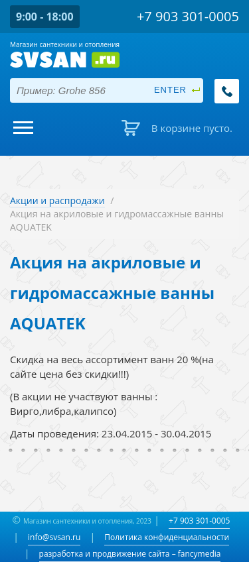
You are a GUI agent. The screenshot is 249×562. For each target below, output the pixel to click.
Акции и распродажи (57, 200)
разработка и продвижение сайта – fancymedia (130, 553)
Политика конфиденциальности (166, 537)
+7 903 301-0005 (199, 520)
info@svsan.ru (54, 537)
